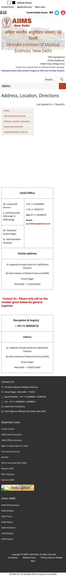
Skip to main (40, 7)
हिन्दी (51, 12)
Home (6, 110)
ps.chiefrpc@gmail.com (38, 223)
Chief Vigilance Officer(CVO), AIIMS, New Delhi (25, 411)
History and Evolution (13, 126)
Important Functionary (15, 406)
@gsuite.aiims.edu (24, 7)
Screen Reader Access (37, 12)
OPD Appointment (56, 57)
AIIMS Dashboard (55, 60)
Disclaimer (13, 557)
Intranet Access (7, 7)
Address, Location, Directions (17, 121)
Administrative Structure (15, 116)
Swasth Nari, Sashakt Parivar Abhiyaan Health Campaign (40, 67)
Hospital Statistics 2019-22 (16, 132)
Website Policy (29, 557)
